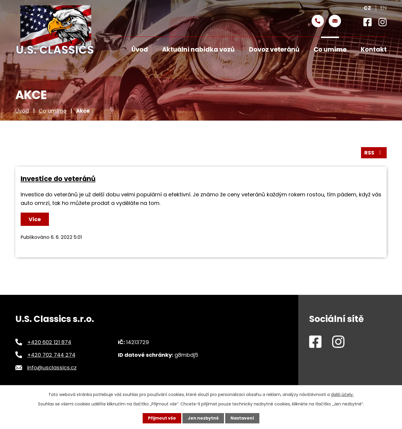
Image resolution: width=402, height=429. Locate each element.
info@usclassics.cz (52, 367)
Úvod (22, 110)
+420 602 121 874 (49, 342)
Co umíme (52, 110)
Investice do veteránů (58, 178)
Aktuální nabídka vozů (198, 49)
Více (35, 219)
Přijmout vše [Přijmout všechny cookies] (162, 418)
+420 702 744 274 (51, 355)
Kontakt (374, 49)
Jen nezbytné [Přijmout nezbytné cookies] (203, 418)
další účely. (342, 394)
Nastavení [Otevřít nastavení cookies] (242, 418)
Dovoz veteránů (274, 49)
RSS (374, 152)
